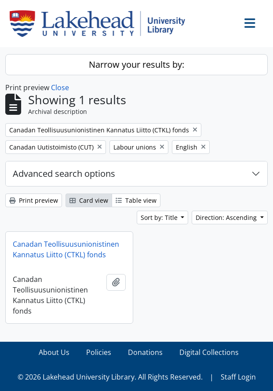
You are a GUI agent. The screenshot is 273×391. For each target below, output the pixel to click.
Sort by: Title (160, 217)
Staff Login (238, 377)
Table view (136, 200)
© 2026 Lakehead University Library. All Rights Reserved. (110, 377)
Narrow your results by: (136, 64)
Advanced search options (64, 173)
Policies (98, 352)
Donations (145, 352)
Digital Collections (209, 352)
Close (60, 87)
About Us (54, 352)
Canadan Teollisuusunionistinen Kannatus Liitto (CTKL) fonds (66, 249)
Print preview (33, 200)
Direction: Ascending (227, 217)
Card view (88, 200)
